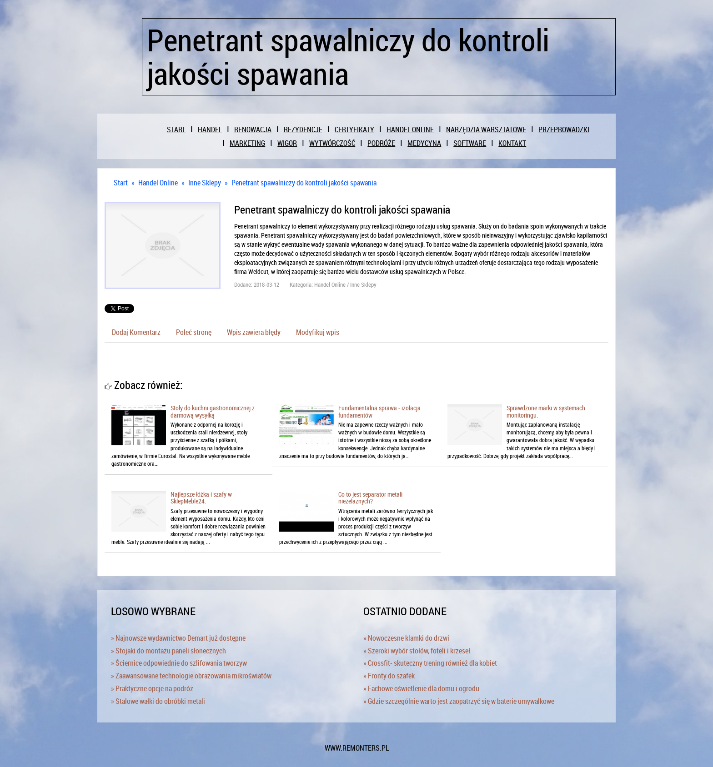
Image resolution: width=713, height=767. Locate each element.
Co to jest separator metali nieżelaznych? (370, 497)
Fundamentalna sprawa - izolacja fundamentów (379, 411)
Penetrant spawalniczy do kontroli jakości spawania (304, 183)
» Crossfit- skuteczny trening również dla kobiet (430, 663)
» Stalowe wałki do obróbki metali (158, 701)
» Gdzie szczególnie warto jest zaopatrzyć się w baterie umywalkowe (458, 701)
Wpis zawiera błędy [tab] (254, 332)
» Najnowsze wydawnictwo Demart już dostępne (178, 638)
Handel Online (158, 183)
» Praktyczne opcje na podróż (152, 688)
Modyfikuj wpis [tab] (317, 332)
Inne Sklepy (204, 183)
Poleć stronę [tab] (193, 332)
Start (121, 183)
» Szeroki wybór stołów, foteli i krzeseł (416, 651)
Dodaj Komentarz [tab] (136, 332)
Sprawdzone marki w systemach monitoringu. (546, 411)
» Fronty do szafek (389, 676)
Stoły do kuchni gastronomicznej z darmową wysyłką (213, 411)
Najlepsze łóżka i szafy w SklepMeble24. (201, 497)
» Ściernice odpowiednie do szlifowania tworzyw (179, 663)
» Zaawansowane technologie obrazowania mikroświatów (191, 676)
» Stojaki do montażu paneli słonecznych (168, 651)
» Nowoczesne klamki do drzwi (406, 638)
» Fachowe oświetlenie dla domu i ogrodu (421, 688)
